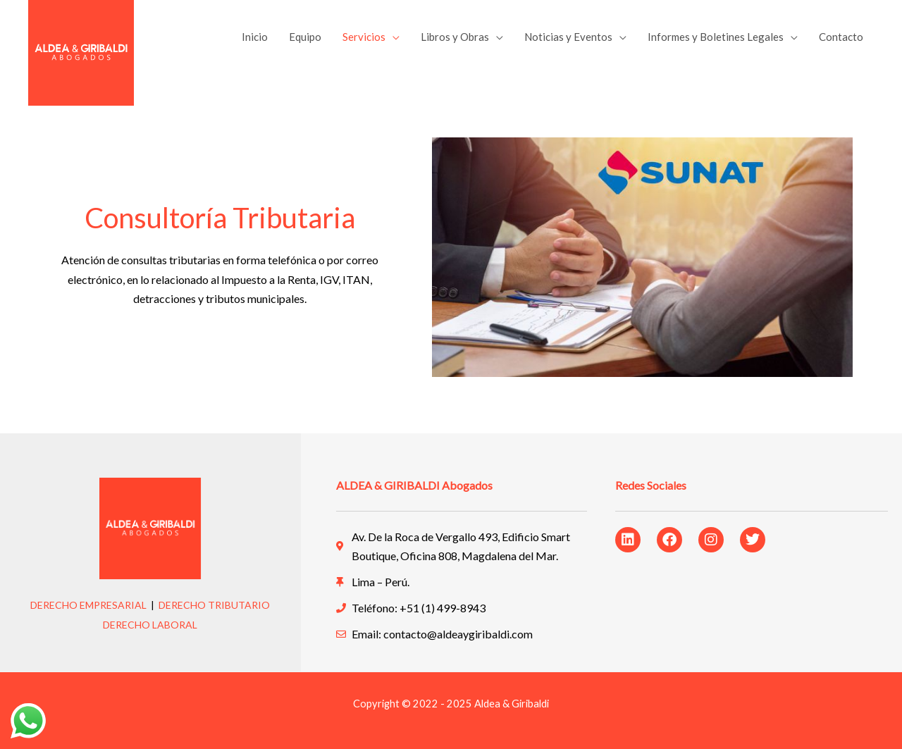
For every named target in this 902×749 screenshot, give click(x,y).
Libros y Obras (455, 36)
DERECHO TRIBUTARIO (214, 605)
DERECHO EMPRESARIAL (88, 605)
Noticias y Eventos (568, 36)
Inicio (255, 36)
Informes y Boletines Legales (716, 36)
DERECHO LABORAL (150, 625)
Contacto (841, 36)
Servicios (363, 36)
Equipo (305, 36)
